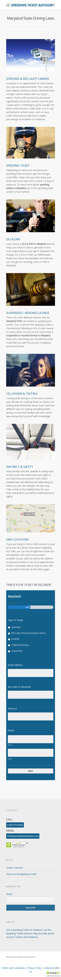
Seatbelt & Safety (19, 467)
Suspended (16, 650)
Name (12, 730)
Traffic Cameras (14, 867)
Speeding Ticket (18, 165)
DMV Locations (17, 539)
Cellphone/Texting (20, 645)
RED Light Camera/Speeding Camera (28, 633)
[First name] (30, 739)
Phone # (13, 708)
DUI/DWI (15, 639)
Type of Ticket (15, 620)
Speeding (15, 627)
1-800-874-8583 (15, 825)
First (10, 745)
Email (9, 894)
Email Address (16, 665)
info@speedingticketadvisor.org (23, 836)
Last (10, 758)
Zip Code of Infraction (21, 686)
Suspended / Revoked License (27, 313)
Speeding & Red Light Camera (27, 79)
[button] (53, 974)
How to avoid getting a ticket (21, 874)
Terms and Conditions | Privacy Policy (22, 967)
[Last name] (30, 753)
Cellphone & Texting (22, 394)
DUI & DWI (13, 239)
